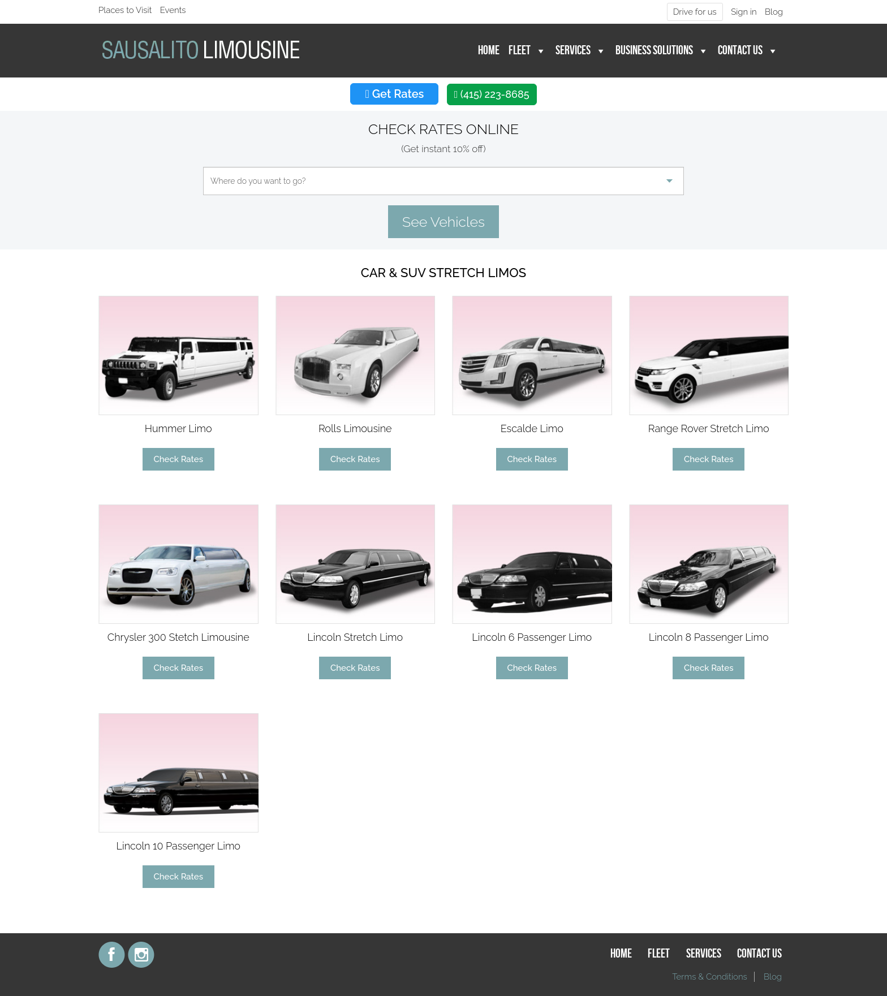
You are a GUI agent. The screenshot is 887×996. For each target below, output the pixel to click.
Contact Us (740, 50)
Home (489, 50)
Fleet (520, 50)
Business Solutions (654, 50)
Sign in (744, 12)
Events (173, 10)
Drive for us (695, 12)
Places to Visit (125, 10)
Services (573, 50)
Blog (774, 12)
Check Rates (178, 459)
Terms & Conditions (709, 977)
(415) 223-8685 (491, 94)
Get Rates (394, 94)
